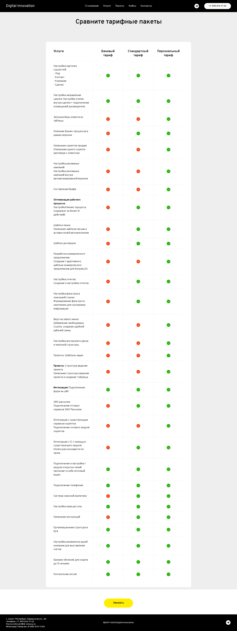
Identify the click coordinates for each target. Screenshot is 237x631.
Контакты (146, 6)
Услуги (107, 6)
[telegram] (196, 6)
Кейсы (132, 6)
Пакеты (119, 6)
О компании (92, 6)
